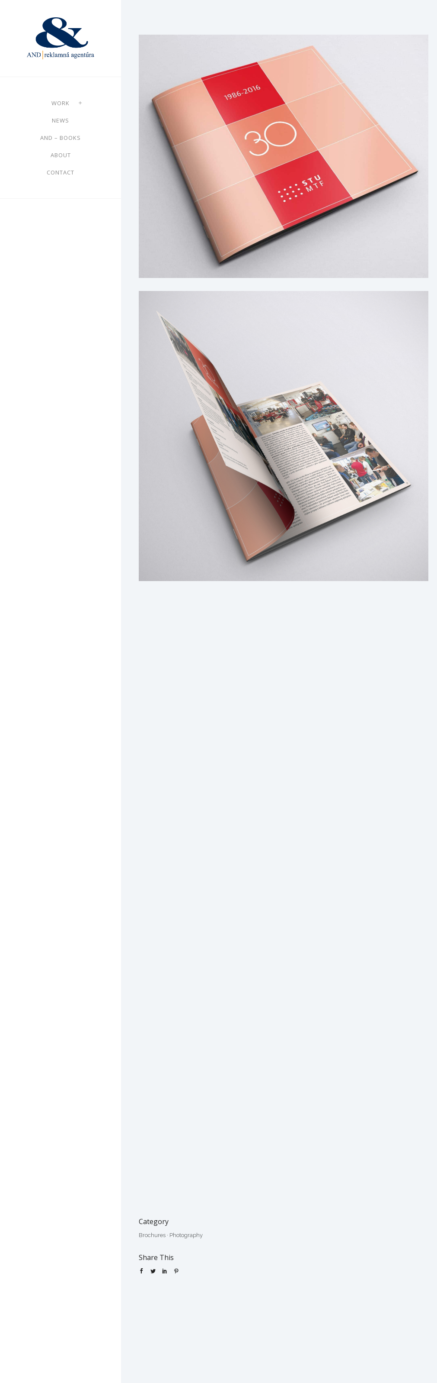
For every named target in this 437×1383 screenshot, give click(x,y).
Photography (186, 1235)
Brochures (152, 1235)
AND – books (60, 138)
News (60, 120)
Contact (60, 172)
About (61, 155)
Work (60, 103)
